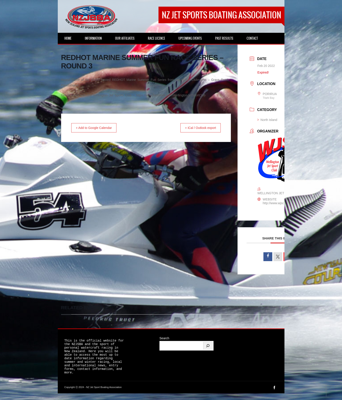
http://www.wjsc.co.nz (277, 203)
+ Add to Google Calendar (97, 128)
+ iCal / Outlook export (197, 128)
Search (164, 338)
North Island (267, 120)
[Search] (208, 346)
